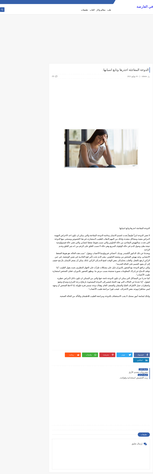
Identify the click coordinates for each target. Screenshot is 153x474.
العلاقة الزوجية (35, 184)
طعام (39, 322)
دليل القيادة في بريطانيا (31, 258)
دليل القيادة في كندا (33, 283)
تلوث (39, 219)
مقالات (38, 346)
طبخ (39, 317)
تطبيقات (84, 10)
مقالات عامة (36, 356)
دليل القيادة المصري (33, 233)
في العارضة (145, 7)
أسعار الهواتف (35, 125)
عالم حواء (37, 327)
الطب (38, 174)
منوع (39, 361)
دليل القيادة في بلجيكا (32, 263)
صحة (39, 302)
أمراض (38, 130)
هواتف (38, 366)
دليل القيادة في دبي (33, 273)
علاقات (38, 332)
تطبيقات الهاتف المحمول (31, 209)
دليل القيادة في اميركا (32, 253)
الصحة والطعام (35, 170)
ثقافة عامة (37, 228)
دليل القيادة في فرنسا (32, 278)
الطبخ (38, 179)
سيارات (38, 297)
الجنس (38, 160)
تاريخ (39, 194)
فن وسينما (37, 337)
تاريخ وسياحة (36, 199)
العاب (92, 10)
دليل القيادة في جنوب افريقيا (29, 268)
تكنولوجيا (37, 214)
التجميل (38, 150)
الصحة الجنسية (35, 165)
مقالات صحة (36, 351)
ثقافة (39, 224)
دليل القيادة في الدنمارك (31, 238)
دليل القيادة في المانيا (32, 248)
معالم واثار (101, 10)
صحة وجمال (36, 307)
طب (109, 10)
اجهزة (38, 135)
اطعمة (38, 140)
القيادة (38, 189)
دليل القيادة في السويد (31, 243)
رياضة (38, 287)
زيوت (39, 292)
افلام (39, 145)
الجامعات (37, 155)
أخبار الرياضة (36, 120)
